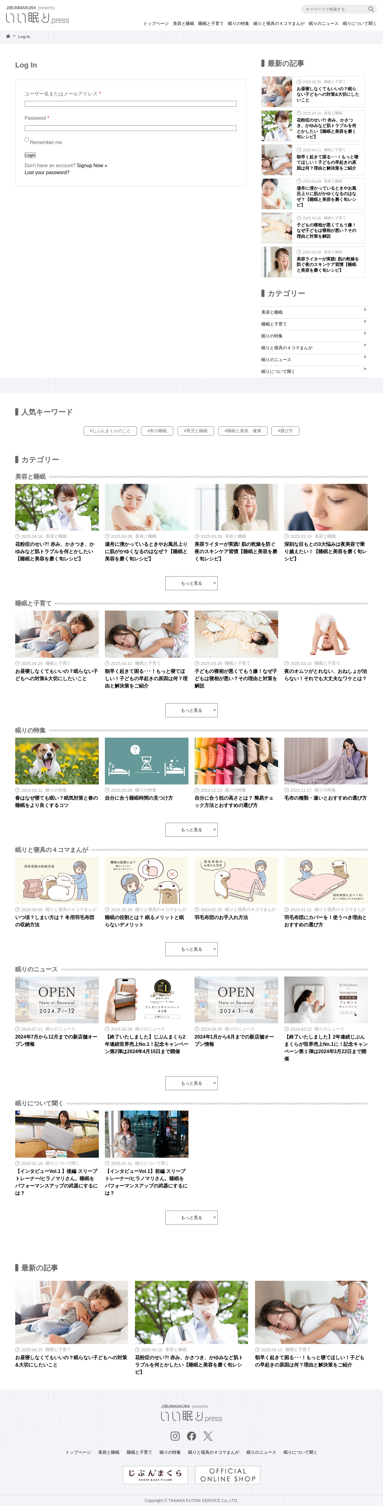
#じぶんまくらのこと (110, 430)
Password (37, 118)
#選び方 (285, 430)
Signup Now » (92, 165)
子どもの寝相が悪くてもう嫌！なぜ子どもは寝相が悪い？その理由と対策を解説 (326, 230)
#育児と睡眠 (196, 430)
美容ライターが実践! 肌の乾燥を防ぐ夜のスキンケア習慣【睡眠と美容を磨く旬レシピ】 (328, 264)
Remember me (43, 142)
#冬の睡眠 (157, 430)
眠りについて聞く (360, 23)
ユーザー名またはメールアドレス (63, 93)
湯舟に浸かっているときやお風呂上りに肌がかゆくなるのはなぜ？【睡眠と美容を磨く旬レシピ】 (146, 551)
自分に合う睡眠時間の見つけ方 (139, 798)
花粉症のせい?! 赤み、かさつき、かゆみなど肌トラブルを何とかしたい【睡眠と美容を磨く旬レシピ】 (54, 551)
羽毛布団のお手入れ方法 (221, 917)
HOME (8, 36)
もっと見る (191, 583)
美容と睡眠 (183, 23)
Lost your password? (47, 172)
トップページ (156, 23)
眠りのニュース (324, 23)
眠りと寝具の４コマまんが (279, 23)
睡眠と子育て (211, 23)
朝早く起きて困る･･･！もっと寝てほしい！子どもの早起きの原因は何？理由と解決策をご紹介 (327, 162)
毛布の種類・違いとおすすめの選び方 (325, 798)
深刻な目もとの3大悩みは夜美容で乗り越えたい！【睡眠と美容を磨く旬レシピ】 (325, 551)
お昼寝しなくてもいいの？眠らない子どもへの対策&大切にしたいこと (328, 94)
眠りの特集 (238, 23)
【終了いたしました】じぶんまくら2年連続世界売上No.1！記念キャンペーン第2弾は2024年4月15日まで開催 (146, 1044)
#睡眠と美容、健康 (243, 430)
